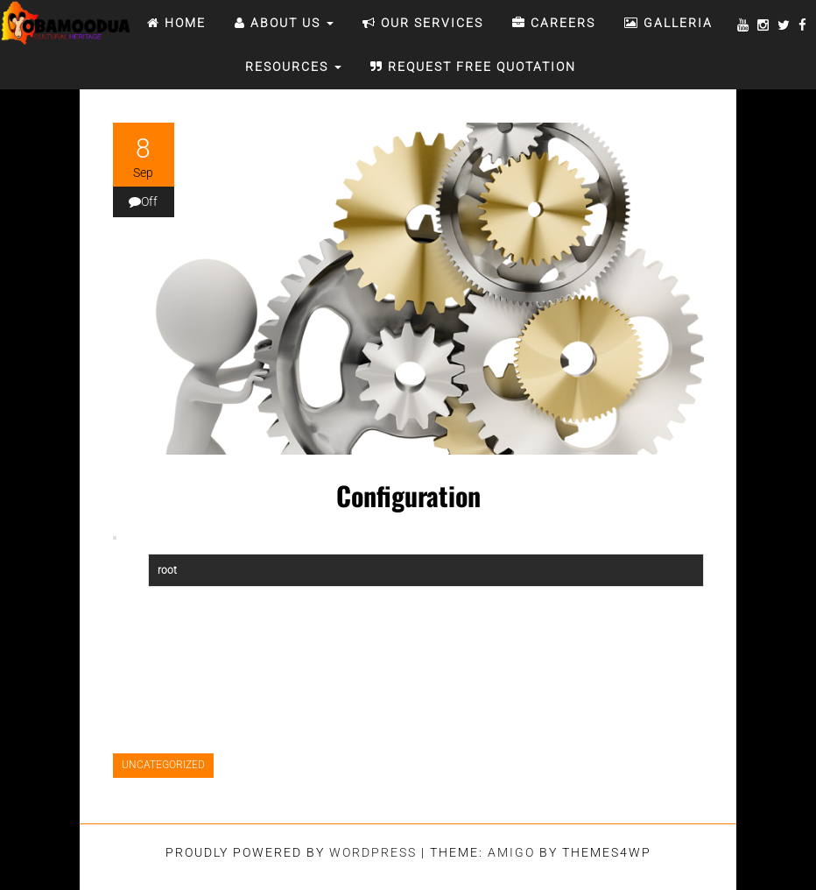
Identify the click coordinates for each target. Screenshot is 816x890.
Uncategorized (163, 765)
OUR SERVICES (422, 23)
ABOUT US (284, 23)
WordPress (373, 852)
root (167, 570)
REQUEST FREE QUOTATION (473, 67)
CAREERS (553, 23)
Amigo (511, 852)
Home (176, 23)
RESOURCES (291, 67)
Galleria (668, 23)
